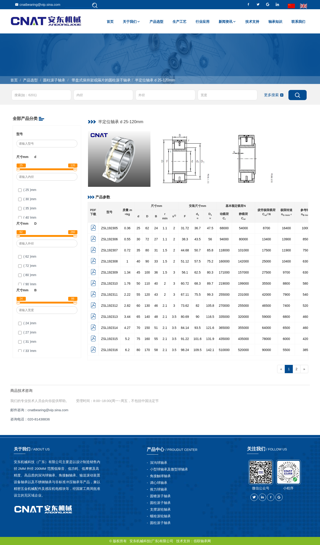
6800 (286, 317)
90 (147, 261)
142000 (243, 261)
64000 (266, 328)
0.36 (127, 228)
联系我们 (298, 22)
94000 (224, 239)
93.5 (197, 328)
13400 (266, 239)
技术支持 (252, 22)
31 (156, 250)
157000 (243, 272)
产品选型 (156, 22)
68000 (224, 228)
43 (156, 294)
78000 (266, 339)
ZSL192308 (109, 261)
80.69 (185, 317)
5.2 (127, 339)
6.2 (127, 350)
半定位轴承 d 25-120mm (155, 80)
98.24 (185, 350)
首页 (110, 22)
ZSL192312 (109, 305)
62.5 (197, 272)
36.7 (197, 228)
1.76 (127, 283)
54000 (243, 228)
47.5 (210, 228)
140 (147, 317)
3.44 (127, 317)
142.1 (210, 350)
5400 (306, 294)
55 (138, 294)
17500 (266, 250)
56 (210, 239)
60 (138, 305)
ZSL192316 (109, 350)
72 (147, 239)
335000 (224, 317)
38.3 (185, 239)
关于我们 (130, 22)
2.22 (127, 294)
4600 (306, 317)
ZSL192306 (109, 239)
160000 (224, 261)
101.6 (198, 339)
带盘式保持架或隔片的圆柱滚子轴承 (101, 80)
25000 (266, 261)
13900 (286, 239)
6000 (286, 339)
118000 (224, 250)
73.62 (185, 305)
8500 (306, 239)
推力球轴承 (158, 489)
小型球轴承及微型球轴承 (169, 469)
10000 (306, 228)
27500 (266, 272)
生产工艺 (179, 22)
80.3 (210, 272)
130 (147, 305)
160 (147, 339)
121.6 (210, 328)
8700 (266, 228)
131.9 (210, 339)
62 (147, 228)
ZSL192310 (109, 283)
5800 (306, 283)
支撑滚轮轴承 (160, 509)
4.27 (127, 328)
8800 (286, 283)
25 (138, 228)
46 (156, 305)
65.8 (210, 250)
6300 (306, 261)
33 (156, 261)
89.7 (210, 283)
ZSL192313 (109, 317)
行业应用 (202, 22)
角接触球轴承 (160, 476)
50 (138, 283)
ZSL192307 (109, 250)
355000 (243, 328)
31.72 (185, 228)
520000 (243, 350)
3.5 (174, 317)
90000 (266, 350)
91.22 (185, 339)
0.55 (127, 239)
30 (138, 239)
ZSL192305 (109, 228)
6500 (286, 328)
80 (147, 250)
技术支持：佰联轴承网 (193, 541)
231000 (243, 294)
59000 (266, 317)
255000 (224, 294)
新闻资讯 (225, 22)
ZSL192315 (109, 339)
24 (156, 228)
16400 (286, 228)
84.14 (185, 328)
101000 (243, 250)
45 (138, 272)
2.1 (165, 305)
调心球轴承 (158, 483)
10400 (286, 261)
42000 (266, 294)
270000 (224, 305)
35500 (266, 283)
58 (156, 350)
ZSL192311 (109, 294)
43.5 (197, 239)
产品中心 (172, 449)
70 (138, 328)
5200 (306, 305)
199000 (243, 283)
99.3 (210, 294)
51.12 (185, 261)
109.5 (198, 350)
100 (147, 272)
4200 (306, 339)
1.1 (165, 228)
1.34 (127, 272)
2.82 (127, 305)
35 (138, 250)
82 (198, 305)
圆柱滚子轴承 (54, 80)
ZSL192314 (109, 328)
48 (156, 317)
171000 (224, 272)
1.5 (165, 250)
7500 (306, 250)
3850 (306, 350)
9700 (286, 272)
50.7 (197, 250)
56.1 (185, 272)
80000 (243, 239)
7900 (286, 294)
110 (147, 283)
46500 (266, 305)
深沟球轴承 (158, 463)
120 (147, 294)
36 (156, 272)
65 (138, 317)
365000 (224, 328)
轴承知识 (275, 22)
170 (147, 350)
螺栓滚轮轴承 (160, 516)
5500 (286, 350)
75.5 (197, 294)
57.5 (197, 261)
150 (147, 328)
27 (156, 239)
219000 (224, 283)
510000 (224, 350)
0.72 (127, 250)
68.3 (197, 283)
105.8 (210, 305)
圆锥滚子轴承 (160, 496)
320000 (243, 317)
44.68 (185, 250)
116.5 (210, 317)
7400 (286, 305)
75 (138, 339)
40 (138, 261)
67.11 (185, 294)
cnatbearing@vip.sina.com (37, 4)
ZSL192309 (109, 272)
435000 (224, 339)
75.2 (210, 261)
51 (156, 328)
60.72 (185, 283)
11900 (286, 250)
